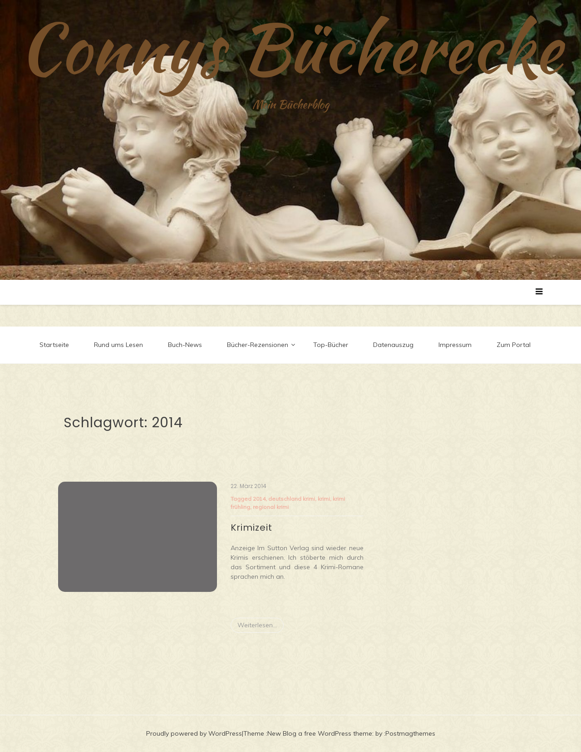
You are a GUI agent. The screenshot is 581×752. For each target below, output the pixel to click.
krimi (324, 498)
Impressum (455, 345)
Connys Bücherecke (290, 47)
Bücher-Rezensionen (257, 345)
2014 (259, 498)
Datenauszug (393, 345)
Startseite (54, 345)
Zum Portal (514, 345)
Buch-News (185, 345)
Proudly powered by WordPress (194, 733)
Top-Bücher (330, 345)
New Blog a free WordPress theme (319, 733)
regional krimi (271, 506)
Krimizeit (251, 527)
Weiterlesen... (257, 625)
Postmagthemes (410, 733)
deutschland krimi (291, 498)
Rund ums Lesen (118, 345)
